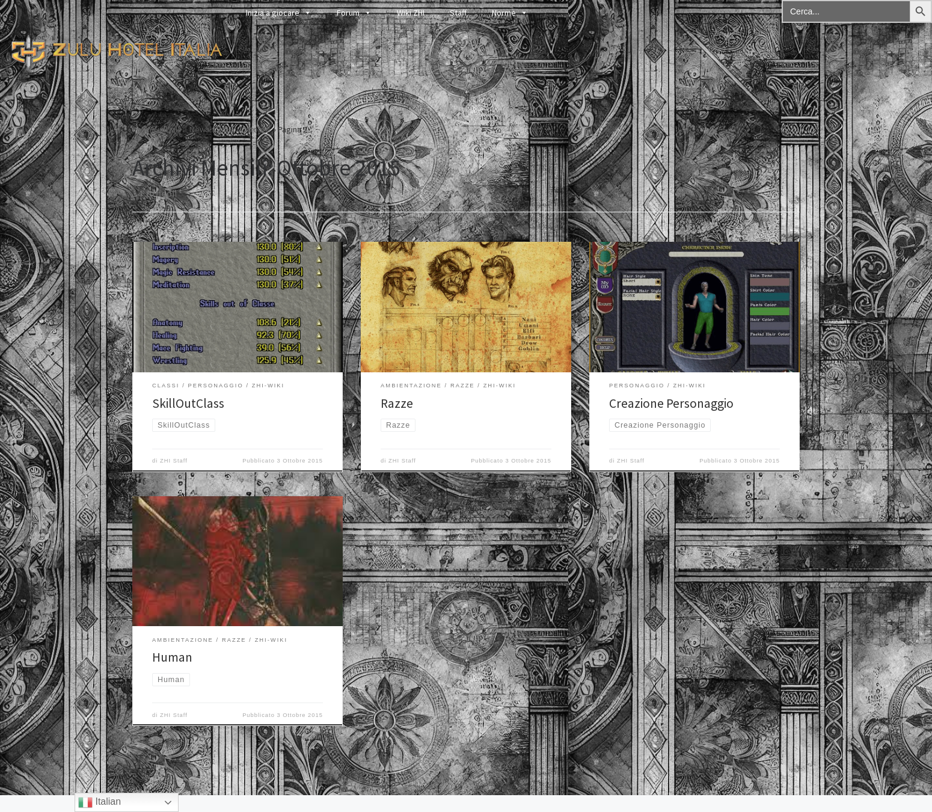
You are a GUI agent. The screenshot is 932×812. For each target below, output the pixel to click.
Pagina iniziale (157, 129)
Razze (397, 403)
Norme (510, 12)
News (199, 129)
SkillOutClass (188, 403)
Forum (354, 12)
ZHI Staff (174, 461)
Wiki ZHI (411, 12)
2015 (225, 129)
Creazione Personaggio (671, 403)
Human (172, 657)
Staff (458, 12)
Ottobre (256, 129)
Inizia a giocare (278, 12)
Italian (99, 802)
